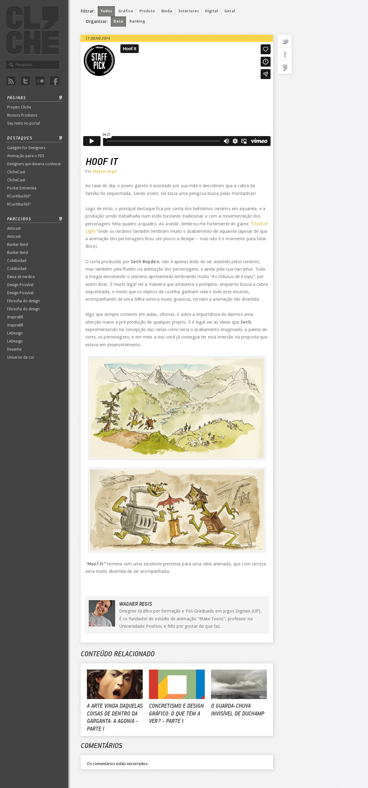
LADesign (15, 333)
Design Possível (20, 285)
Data (118, 21)
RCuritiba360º (19, 196)
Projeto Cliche (19, 107)
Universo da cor (20, 357)
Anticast (14, 228)
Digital (211, 11)
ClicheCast (16, 172)
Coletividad (16, 261)
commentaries (285, 67)
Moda (166, 11)
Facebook (54, 81)
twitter (285, 41)
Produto (147, 11)
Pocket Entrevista (21, 188)
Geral (229, 11)
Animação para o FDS (25, 156)
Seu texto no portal (23, 123)
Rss (11, 81)
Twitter (25, 81)
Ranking (137, 21)
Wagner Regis (104, 171)
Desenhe (14, 349)
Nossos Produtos (22, 115)
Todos (106, 11)
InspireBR (15, 317)
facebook (285, 54)
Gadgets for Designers (26, 148)
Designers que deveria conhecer (34, 164)
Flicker (40, 81)
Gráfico (125, 11)
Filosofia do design (23, 301)
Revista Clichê (32, 30)
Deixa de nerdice (21, 277)
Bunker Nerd (17, 244)
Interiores (188, 11)
